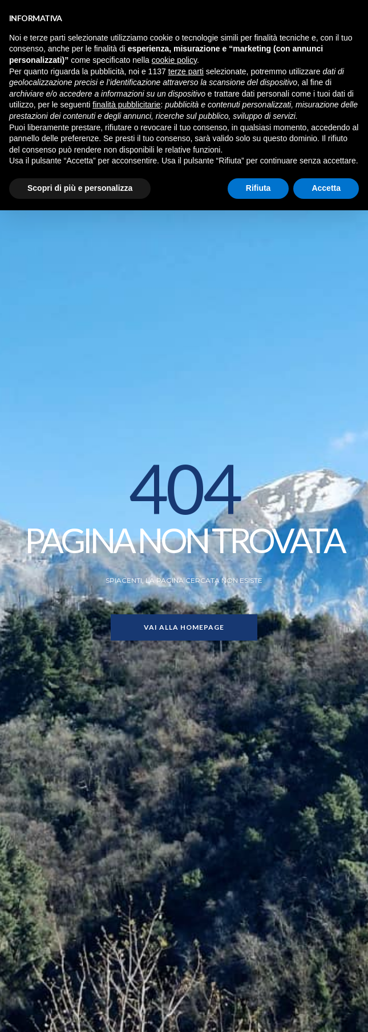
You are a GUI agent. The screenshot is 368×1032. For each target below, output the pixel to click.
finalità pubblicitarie (126, 104)
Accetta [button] (326, 188)
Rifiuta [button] (258, 188)
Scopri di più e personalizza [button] (79, 188)
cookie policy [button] (174, 60)
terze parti (186, 71)
